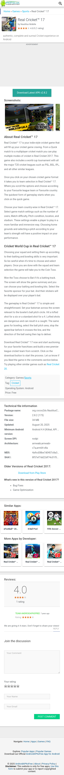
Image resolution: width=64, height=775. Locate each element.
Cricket (15, 383)
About (37, 763)
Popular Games (43, 751)
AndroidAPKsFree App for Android (43, 754)
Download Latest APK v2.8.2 (32, 92)
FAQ (48, 741)
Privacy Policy (48, 763)
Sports (25, 11)
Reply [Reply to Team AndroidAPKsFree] (56, 629)
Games (16, 11)
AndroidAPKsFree (24, 763)
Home (7, 11)
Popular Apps (27, 751)
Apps (33, 741)
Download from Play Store (32, 473)
